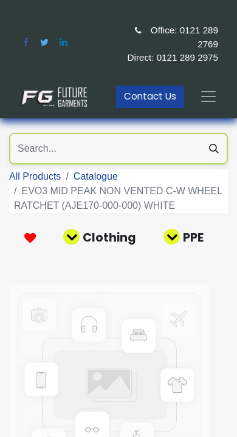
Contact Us (150, 96)
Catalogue (96, 176)
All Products (35, 176)
